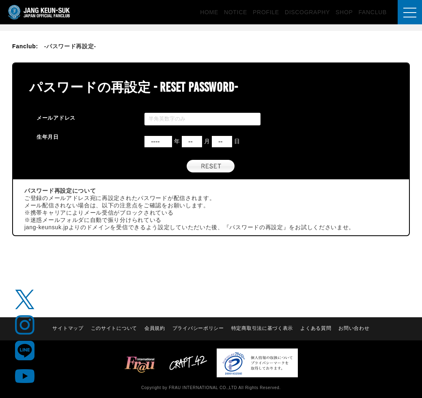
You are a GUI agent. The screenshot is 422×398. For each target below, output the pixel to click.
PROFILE (266, 12)
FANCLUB (373, 12)
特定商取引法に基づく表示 (262, 328)
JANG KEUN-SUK (39, 12)
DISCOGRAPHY (307, 12)
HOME (209, 12)
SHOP (344, 12)
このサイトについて (114, 328)
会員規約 (154, 328)
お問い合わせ (353, 328)
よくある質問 (315, 328)
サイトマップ (67, 328)
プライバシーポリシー (198, 328)
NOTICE (235, 12)
